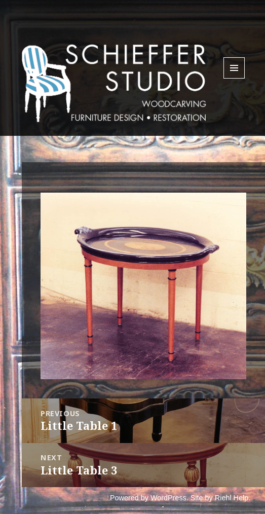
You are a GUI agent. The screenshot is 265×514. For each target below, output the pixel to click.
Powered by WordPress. (149, 498)
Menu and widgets (234, 78)
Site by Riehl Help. (220, 498)
